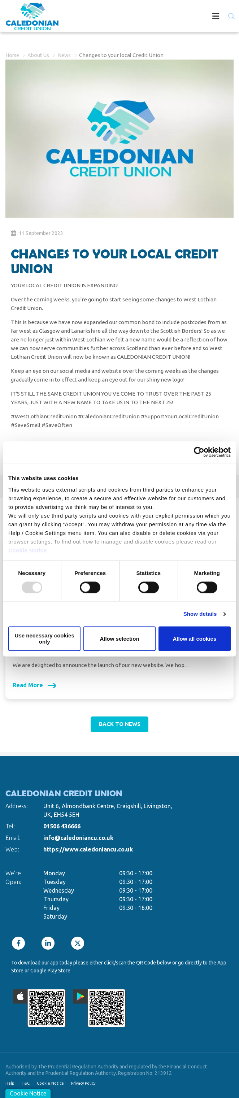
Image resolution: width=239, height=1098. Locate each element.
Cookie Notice (27, 550)
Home (13, 55)
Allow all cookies (194, 639)
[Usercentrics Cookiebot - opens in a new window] (199, 451)
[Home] (26, 17)
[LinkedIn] (50, 943)
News (67, 55)
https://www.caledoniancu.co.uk (88, 849)
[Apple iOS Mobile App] (39, 1008)
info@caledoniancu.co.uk (78, 838)
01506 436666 (62, 826)
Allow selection (119, 639)
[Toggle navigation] (145, 17)
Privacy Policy (83, 1083)
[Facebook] (20, 943)
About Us (40, 55)
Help (9, 1083)
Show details (200, 614)
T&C (26, 1083)
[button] (231, 16)
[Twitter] (79, 943)
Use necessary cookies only (44, 639)
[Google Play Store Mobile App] (99, 1008)
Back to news (119, 724)
